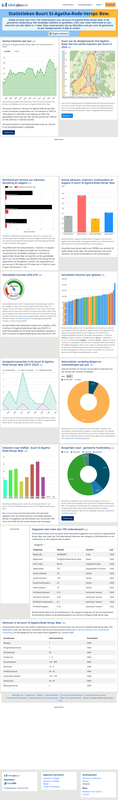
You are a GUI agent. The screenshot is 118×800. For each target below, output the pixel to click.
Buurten (66, 115)
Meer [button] (98, 4)
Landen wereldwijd (51, 786)
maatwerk (9, 513)
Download (110, 4)
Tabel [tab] (17, 51)
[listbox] (69, 376)
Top (60, 700)
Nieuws (86, 781)
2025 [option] (69, 376)
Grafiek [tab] (7, 51)
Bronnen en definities (92, 778)
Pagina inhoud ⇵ (59, 33)
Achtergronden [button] (84, 4)
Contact (86, 794)
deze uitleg (23, 318)
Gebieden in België (51, 778)
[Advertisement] (59, 159)
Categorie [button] (38, 545)
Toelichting (8, 132)
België (9, 258)
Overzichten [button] (68, 4)
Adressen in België (51, 781)
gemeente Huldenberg (75, 438)
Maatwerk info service (92, 791)
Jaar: (63, 376)
